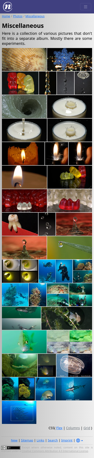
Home (6, 16)
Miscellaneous (34, 16)
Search (53, 440)
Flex (59, 428)
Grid (86, 428)
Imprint (66, 440)
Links (40, 440)
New (14, 440)
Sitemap (27, 440)
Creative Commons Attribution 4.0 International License (55, 451)
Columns (73, 428)
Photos (17, 16)
